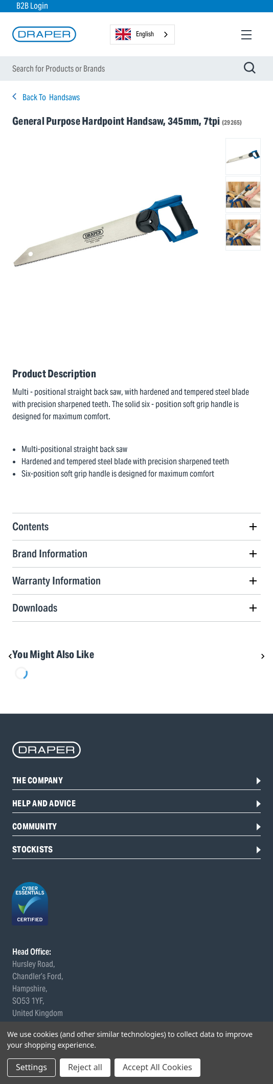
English (135, 34)
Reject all (85, 1067)
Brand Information (49, 553)
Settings (31, 1067)
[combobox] (142, 34)
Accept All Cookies (157, 1067)
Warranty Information (56, 581)
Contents (30, 526)
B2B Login (32, 6)
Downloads (34, 608)
